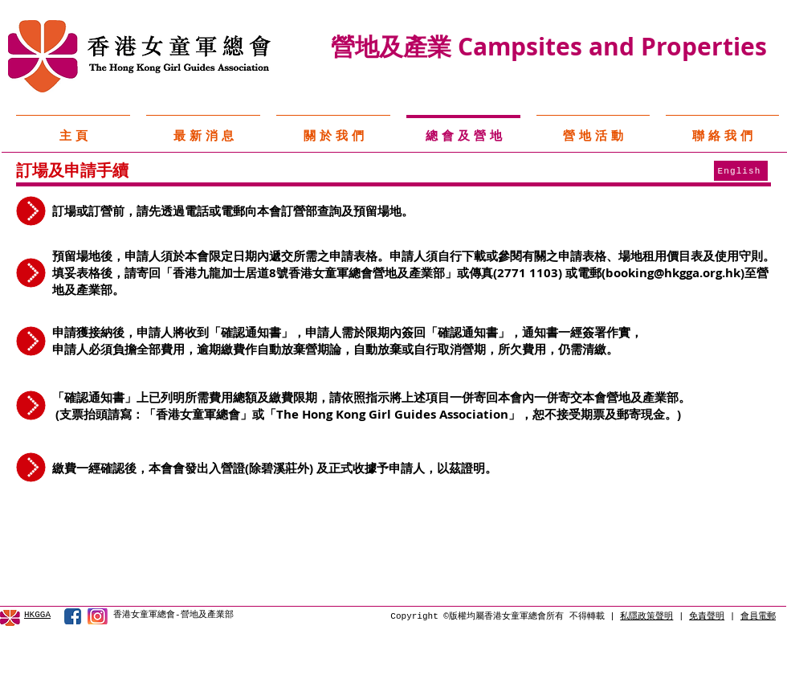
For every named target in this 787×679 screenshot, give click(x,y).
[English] (741, 171)
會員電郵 (758, 616)
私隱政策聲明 (646, 616)
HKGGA (37, 615)
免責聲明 (706, 616)
